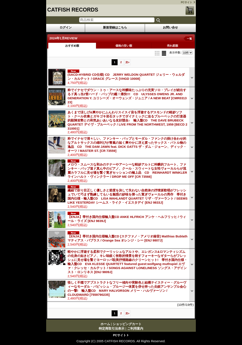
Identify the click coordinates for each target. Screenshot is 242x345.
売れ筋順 (172, 45)
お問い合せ (170, 27)
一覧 (189, 38)
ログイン (66, 27)
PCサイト (186, 2)
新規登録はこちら (115, 27)
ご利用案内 (135, 328)
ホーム (105, 324)
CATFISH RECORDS (72, 10)
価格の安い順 (123, 45)
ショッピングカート (190, 10)
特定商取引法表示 (111, 328)
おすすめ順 (72, 45)
